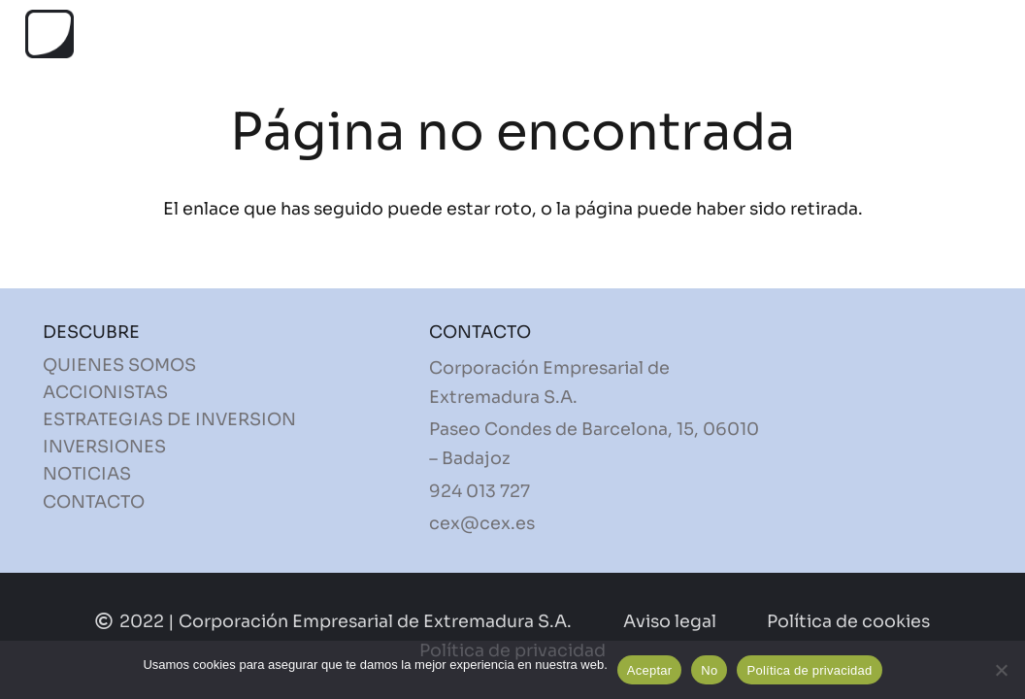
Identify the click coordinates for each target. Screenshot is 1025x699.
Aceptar (650, 670)
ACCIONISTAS (105, 392)
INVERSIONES (104, 446)
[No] (1000, 670)
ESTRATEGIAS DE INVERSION (169, 419)
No (709, 670)
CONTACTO (94, 502)
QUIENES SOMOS (119, 365)
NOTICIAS (87, 473)
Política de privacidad (809, 670)
